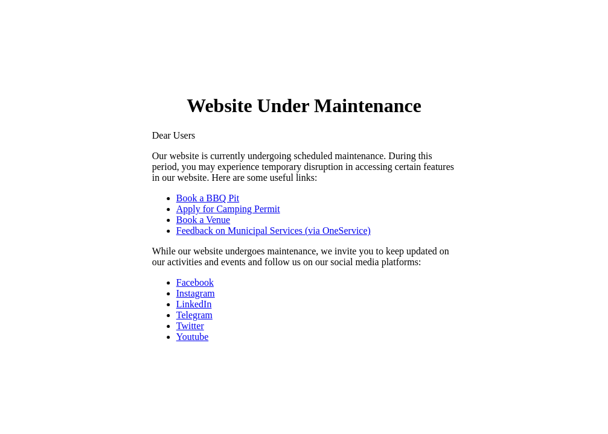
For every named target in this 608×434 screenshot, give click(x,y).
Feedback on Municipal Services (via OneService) (273, 230)
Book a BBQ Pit (207, 198)
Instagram (195, 293)
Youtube (192, 337)
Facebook (195, 282)
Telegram (194, 315)
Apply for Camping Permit (228, 209)
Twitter (190, 326)
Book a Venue (203, 220)
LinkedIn (194, 304)
